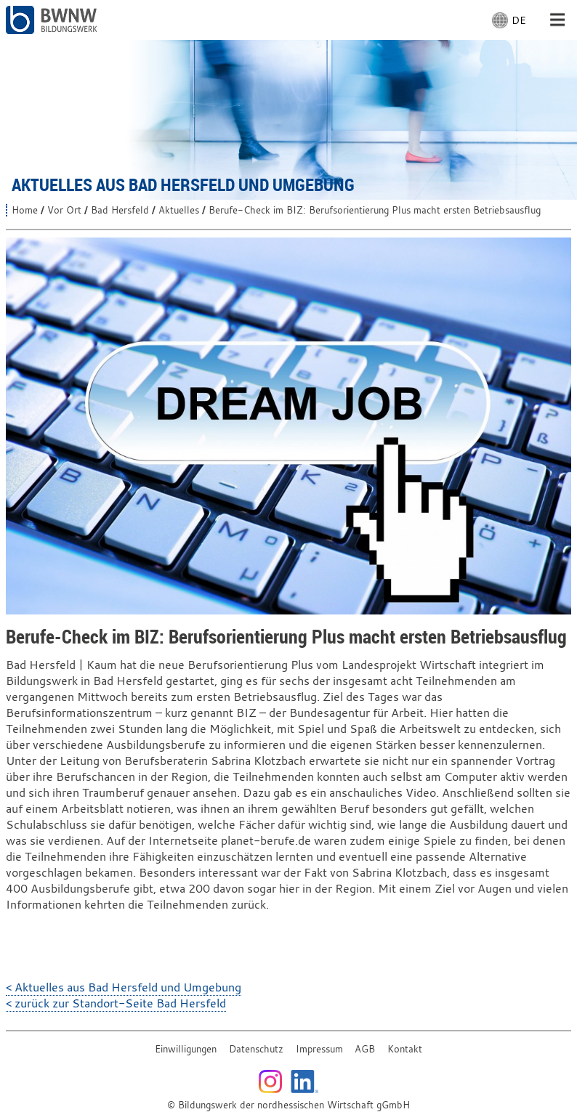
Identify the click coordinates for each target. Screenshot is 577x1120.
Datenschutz (256, 1049)
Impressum (319, 1049)
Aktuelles (178, 210)
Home (25, 210)
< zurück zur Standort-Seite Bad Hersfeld (116, 1003)
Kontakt (404, 1049)
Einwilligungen (186, 1049)
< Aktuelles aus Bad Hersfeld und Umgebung (123, 987)
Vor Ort (64, 210)
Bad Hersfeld (120, 210)
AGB (365, 1049)
